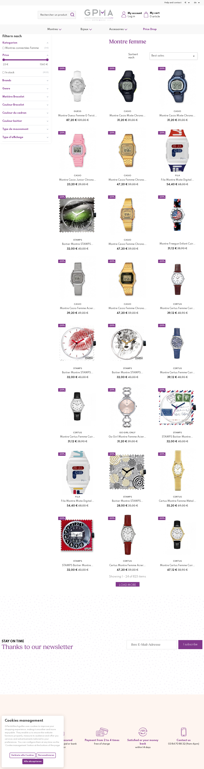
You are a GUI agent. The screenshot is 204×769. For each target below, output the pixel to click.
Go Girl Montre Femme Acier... (127, 437)
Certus (177, 304)
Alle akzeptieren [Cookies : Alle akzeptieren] (33, 761)
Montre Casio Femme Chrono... (127, 180)
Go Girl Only (127, 433)
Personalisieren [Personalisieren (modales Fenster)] (46, 755)
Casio (127, 111)
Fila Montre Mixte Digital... (177, 180)
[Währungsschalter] (188, 3)
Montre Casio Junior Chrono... (77, 180)
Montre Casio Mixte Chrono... (127, 115)
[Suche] (57, 15)
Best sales (173, 56)
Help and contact (172, 3)
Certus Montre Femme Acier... (127, 565)
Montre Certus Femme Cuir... (177, 308)
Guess (77, 111)
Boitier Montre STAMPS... (77, 244)
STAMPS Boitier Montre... (177, 437)
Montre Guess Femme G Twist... (77, 115)
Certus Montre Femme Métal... (177, 501)
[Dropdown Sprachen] (197, 3)
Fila (177, 176)
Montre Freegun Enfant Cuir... (177, 244)
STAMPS (77, 240)
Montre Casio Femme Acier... (77, 308)
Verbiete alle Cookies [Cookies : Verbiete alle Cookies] (22, 755)
